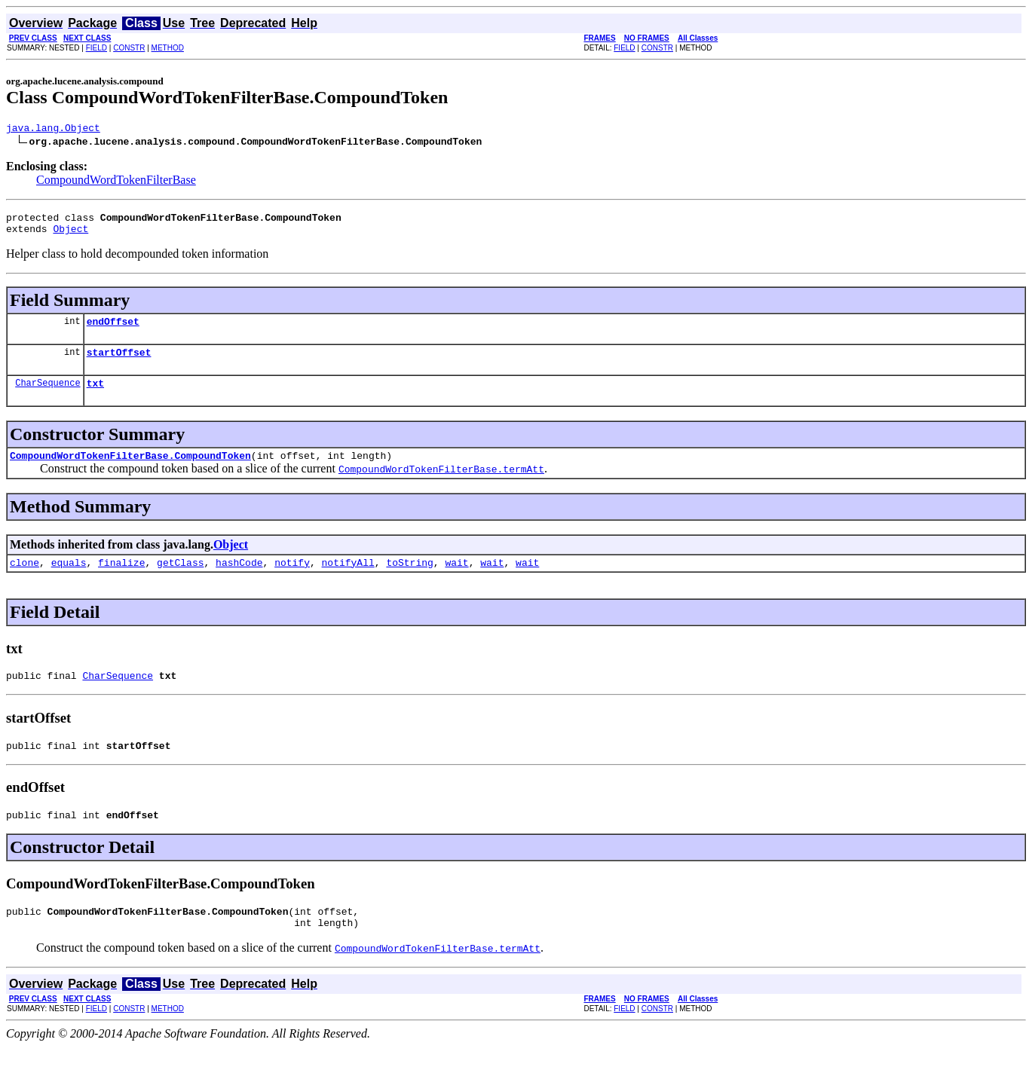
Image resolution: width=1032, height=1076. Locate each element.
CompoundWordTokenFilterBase (116, 182)
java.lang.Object (53, 129)
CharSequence (47, 396)
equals (69, 580)
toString (409, 580)
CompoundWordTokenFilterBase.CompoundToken (130, 471)
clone (24, 580)
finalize (121, 580)
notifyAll (348, 580)
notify (292, 580)
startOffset (119, 363)
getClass (180, 580)
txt (95, 396)
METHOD (168, 48)
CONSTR (129, 48)
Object (70, 235)
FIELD (96, 48)
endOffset (113, 330)
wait (456, 580)
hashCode (239, 580)
